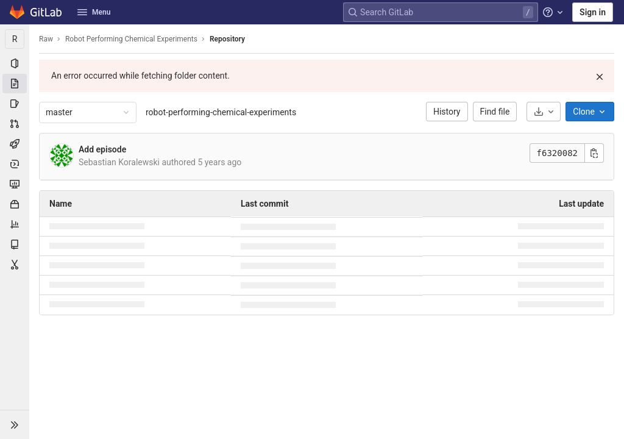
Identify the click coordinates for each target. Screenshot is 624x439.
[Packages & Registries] (14, 204)
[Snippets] (14, 264)
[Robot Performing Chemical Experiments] (14, 39)
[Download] (543, 111)
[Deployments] (14, 164)
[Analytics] (14, 224)
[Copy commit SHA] (594, 153)
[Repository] (14, 83)
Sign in (593, 12)
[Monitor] (14, 184)
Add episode (102, 149)
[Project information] (14, 63)
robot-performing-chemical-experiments (221, 112)
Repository (227, 39)
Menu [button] (93, 12)
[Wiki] (14, 244)
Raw (46, 39)
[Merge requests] (14, 124)
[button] (14, 424)
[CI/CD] (14, 144)
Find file (495, 111)
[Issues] (14, 103)
